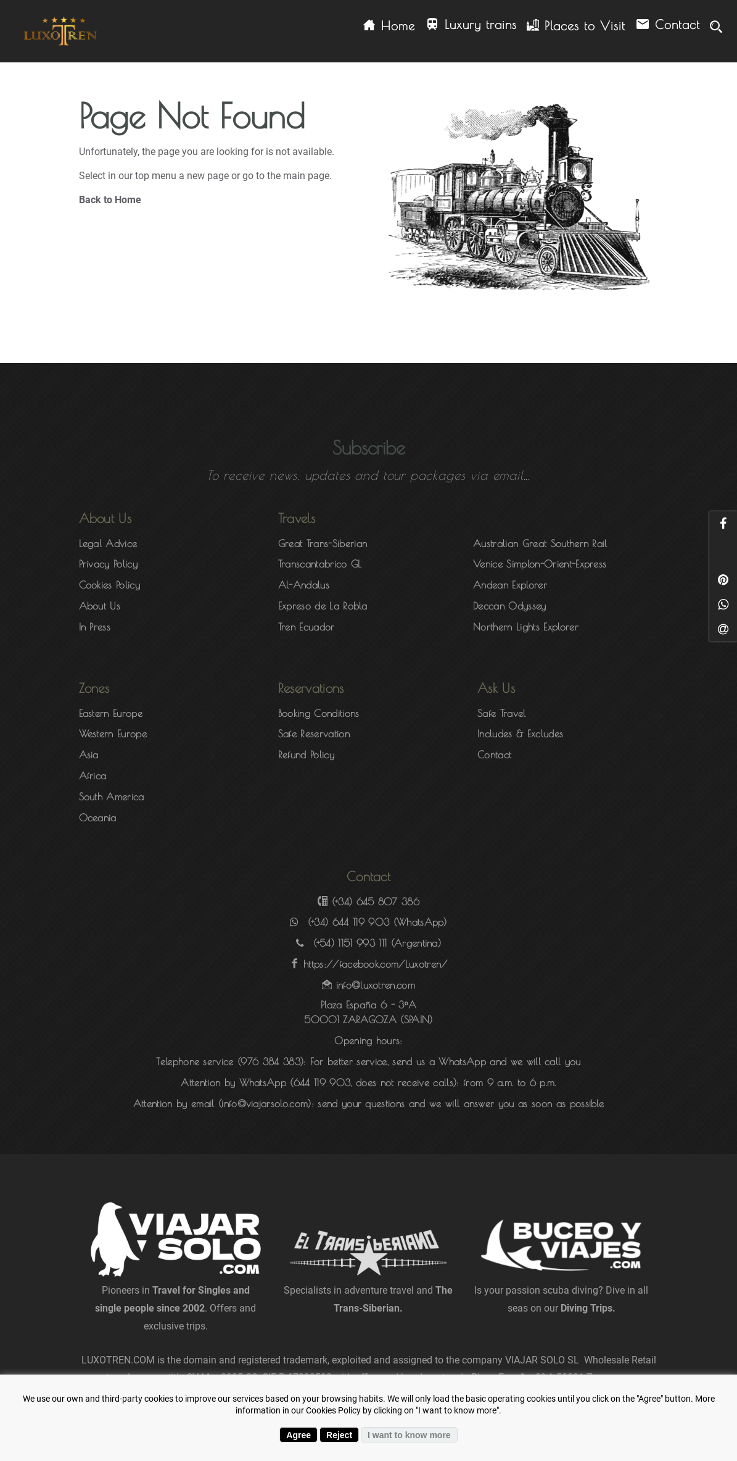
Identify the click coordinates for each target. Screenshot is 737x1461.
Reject (339, 1435)
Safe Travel (501, 713)
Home (389, 26)
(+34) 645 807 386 (375, 901)
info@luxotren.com (375, 984)
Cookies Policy (109, 584)
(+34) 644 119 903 (348, 921)
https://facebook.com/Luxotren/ (375, 963)
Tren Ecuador (306, 626)
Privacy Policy (108, 563)
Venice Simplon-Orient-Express (539, 563)
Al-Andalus (303, 584)
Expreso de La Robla (322, 605)
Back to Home (110, 200)
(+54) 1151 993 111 (350, 942)
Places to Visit (576, 26)
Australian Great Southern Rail (540, 543)
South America (111, 796)
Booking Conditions (319, 713)
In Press (95, 626)
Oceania (98, 817)
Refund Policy (306, 754)
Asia (89, 754)
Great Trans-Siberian (322, 543)
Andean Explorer (510, 584)
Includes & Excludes (520, 733)
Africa (93, 775)
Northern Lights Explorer (525, 626)
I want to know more (409, 1435)
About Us (100, 605)
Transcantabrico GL (320, 563)
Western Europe (113, 733)
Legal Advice (108, 543)
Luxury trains (471, 25)
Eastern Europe (110, 713)
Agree (298, 1435)
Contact (667, 25)
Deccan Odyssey (509, 605)
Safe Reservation (314, 733)
